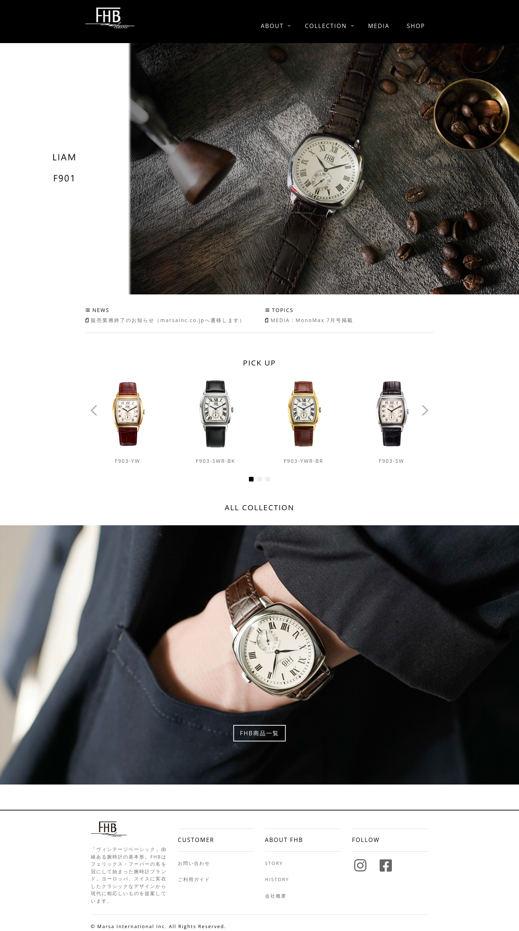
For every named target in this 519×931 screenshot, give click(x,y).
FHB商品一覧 (259, 733)
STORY (274, 863)
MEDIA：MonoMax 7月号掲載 (311, 320)
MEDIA (379, 26)
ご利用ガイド (194, 879)
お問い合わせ (194, 863)
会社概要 (276, 896)
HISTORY (277, 879)
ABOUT (272, 26)
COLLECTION (326, 26)
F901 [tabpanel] (259, 168)
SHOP (416, 26)
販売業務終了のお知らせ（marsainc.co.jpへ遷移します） (168, 320)
